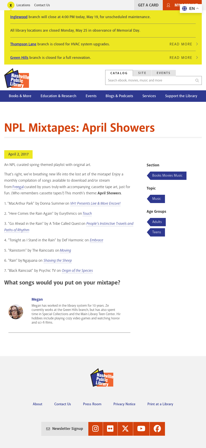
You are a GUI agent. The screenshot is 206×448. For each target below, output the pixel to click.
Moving (65, 250)
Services (149, 96)
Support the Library (181, 96)
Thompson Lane (23, 44)
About (37, 404)
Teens (156, 232)
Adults (157, 222)
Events (91, 96)
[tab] (119, 73)
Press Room (92, 404)
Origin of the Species (77, 270)
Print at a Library (160, 404)
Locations (23, 5)
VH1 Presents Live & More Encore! (95, 203)
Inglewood (19, 17)
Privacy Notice (124, 404)
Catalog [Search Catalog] (119, 73)
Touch (87, 213)
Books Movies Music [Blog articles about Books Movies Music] (167, 175)
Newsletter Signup (67, 428)
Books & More (20, 96)
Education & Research (58, 96)
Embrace (96, 240)
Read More (183, 44)
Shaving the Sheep (57, 260)
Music (156, 198)
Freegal (18, 186)
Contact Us (42, 5)
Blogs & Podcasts (119, 96)
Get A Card (148, 5)
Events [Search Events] (164, 73)
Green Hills (19, 57)
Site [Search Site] (142, 73)
